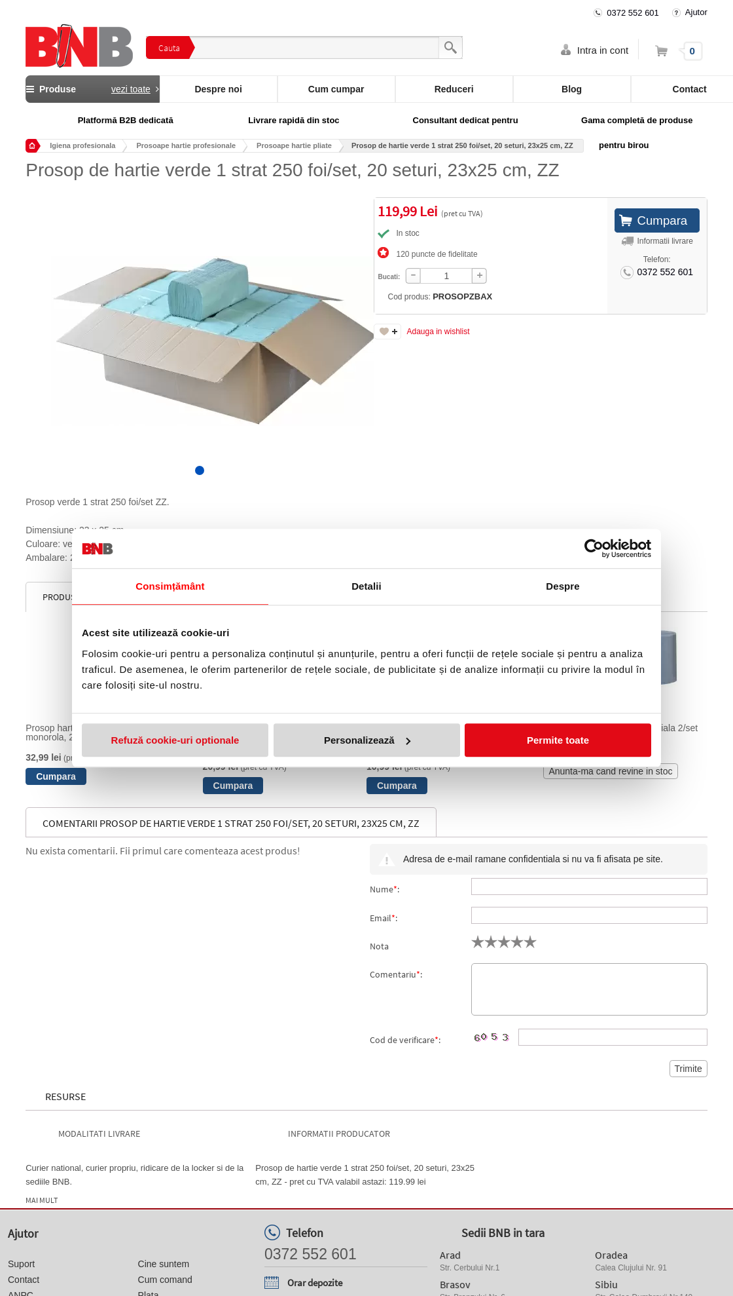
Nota (379, 946)
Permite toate (558, 740)
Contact (23, 1279)
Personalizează (367, 740)
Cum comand (165, 1279)
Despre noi (217, 89)
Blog (572, 89)
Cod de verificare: (405, 1040)
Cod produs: (432, 296)
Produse (92, 89)
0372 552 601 (633, 13)
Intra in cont (602, 50)
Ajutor (696, 12)
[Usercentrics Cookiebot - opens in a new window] (594, 548)
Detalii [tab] (366, 586)
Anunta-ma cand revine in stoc (610, 771)
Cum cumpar (336, 89)
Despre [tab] (562, 586)
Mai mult (42, 1200)
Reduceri (454, 89)
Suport (21, 1264)
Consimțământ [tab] (169, 586)
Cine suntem (164, 1264)
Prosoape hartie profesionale (186, 145)
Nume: (384, 889)
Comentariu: (396, 974)
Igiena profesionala (82, 145)
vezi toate (131, 89)
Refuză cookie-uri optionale (175, 740)
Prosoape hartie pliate (294, 145)
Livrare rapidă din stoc (293, 120)
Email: (383, 918)
